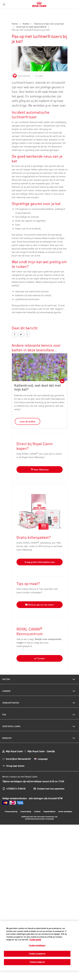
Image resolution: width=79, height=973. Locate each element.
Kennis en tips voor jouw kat (49, 24)
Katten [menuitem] (6, 679)
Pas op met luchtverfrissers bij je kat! (31, 30)
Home (15, 24)
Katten (26, 24)
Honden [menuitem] (6, 691)
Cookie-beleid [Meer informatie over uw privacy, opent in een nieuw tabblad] (35, 939)
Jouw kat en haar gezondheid (31, 27)
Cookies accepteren (37, 953)
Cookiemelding (25, 812)
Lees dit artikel (27, 421)
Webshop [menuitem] (7, 738)
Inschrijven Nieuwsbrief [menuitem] (18, 758)
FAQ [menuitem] (4, 714)
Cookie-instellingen (65, 812)
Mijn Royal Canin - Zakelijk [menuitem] (41, 751)
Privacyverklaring (11, 812)
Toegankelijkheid (49, 812)
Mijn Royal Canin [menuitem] (14, 751)
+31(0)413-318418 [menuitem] (15, 788)
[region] (39, 946)
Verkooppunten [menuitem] (10, 702)
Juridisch (37, 812)
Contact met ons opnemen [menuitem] (50, 788)
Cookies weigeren (37, 962)
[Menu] (4, 4)
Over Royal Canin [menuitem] (11, 726)
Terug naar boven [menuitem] (15, 765)
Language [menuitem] (43, 758)
